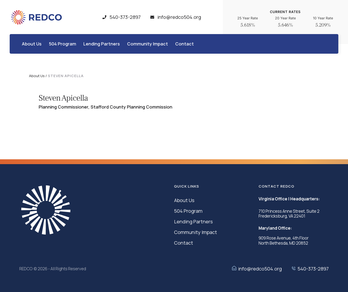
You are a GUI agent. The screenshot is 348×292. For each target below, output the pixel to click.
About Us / (38, 75)
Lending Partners (193, 221)
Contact (183, 243)
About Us (184, 200)
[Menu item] (31, 44)
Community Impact (195, 232)
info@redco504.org (260, 268)
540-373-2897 (313, 268)
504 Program (188, 211)
